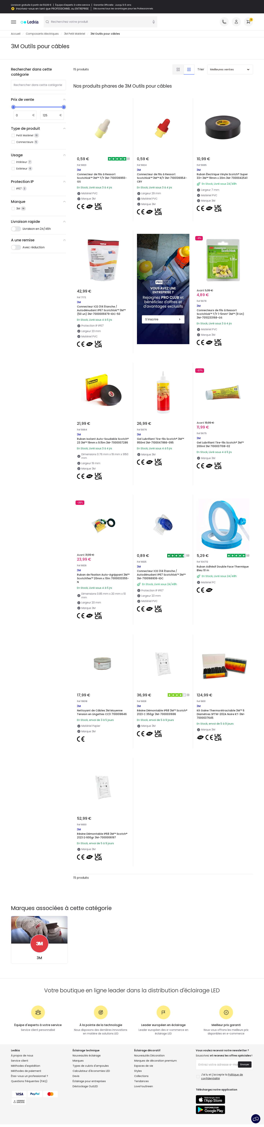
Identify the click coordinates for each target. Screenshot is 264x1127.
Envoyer (244, 1064)
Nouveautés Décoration (149, 1055)
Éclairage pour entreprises (89, 1081)
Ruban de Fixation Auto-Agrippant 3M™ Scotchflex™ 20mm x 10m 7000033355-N (103, 578)
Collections (141, 1076)
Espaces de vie (143, 1066)
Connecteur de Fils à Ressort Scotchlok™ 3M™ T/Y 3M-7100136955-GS (102, 177)
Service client (19, 1060)
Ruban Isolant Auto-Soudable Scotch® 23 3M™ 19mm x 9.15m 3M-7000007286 (103, 440)
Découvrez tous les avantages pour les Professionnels (123, 8)
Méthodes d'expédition (25, 1066)
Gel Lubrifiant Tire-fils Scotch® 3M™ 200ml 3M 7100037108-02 (220, 444)
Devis (76, 1076)
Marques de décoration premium (155, 1060)
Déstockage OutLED (85, 1086)
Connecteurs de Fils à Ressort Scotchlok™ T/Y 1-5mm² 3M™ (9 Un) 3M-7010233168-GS (220, 313)
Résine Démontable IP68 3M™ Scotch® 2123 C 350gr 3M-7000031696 (162, 712)
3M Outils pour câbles (105, 34)
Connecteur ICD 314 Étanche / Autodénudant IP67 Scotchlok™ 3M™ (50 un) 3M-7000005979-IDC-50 (101, 310)
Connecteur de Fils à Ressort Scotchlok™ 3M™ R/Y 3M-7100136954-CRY (162, 177)
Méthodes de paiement (26, 1071)
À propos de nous (22, 1055)
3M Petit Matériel (74, 34)
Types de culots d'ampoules (91, 1066)
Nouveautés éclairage (87, 1055)
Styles (138, 1071)
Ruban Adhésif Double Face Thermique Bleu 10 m (223, 568)
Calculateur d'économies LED (91, 1071)
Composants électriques (42, 34)
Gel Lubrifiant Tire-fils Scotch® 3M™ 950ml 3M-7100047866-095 (160, 440)
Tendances (141, 1081)
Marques (78, 1060)
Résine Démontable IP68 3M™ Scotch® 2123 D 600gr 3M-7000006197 (102, 835)
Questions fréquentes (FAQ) (29, 1081)
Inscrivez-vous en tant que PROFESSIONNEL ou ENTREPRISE (52, 8)
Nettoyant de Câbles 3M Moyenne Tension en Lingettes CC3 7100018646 (102, 712)
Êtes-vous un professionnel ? (29, 1076)
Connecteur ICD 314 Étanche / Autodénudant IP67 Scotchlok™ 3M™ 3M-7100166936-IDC (161, 574)
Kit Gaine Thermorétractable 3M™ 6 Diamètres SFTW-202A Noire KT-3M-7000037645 (221, 714)
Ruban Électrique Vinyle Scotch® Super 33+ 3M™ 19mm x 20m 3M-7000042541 (222, 176)
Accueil (15, 34)
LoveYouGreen (143, 1086)
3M (39, 957)
